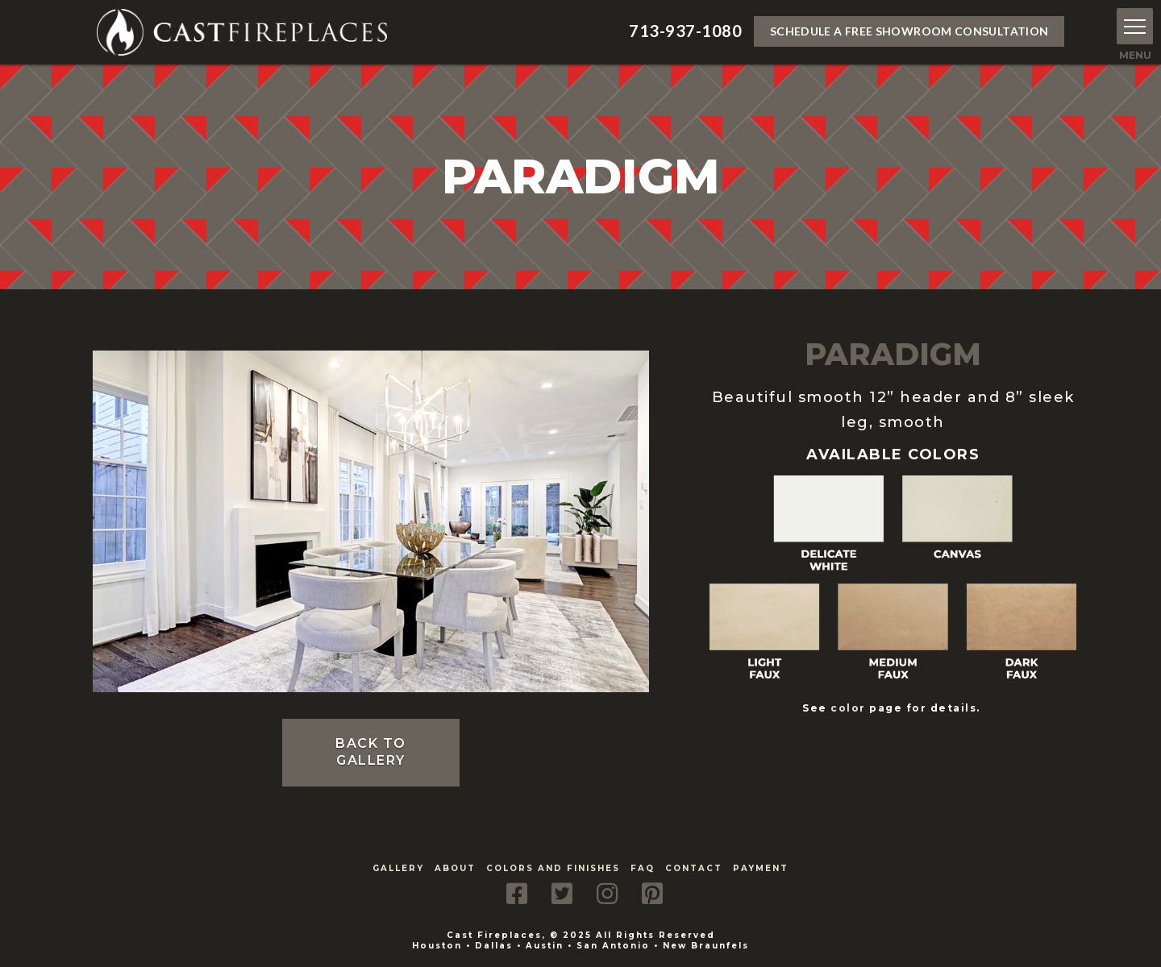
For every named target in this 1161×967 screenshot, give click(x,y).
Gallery (398, 868)
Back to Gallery (370, 752)
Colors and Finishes (553, 868)
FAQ (642, 868)
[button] (1135, 26)
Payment (761, 868)
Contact (693, 868)
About (455, 868)
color (848, 708)
